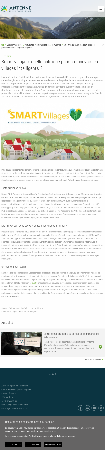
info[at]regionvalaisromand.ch (14, 404)
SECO (34, 283)
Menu (51, 374)
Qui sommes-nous (14, 45)
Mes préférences (53, 444)
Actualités (56, 45)
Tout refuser (33, 444)
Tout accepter (14, 444)
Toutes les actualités (92, 359)
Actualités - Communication (37, 45)
